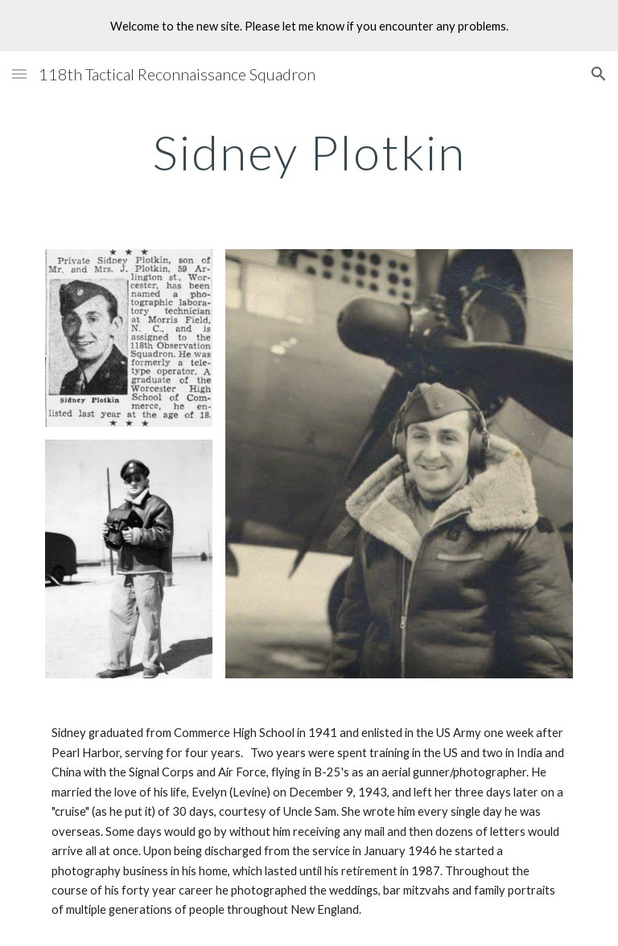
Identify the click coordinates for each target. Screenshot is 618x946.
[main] (308, 152)
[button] (19, 73)
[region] (309, 25)
